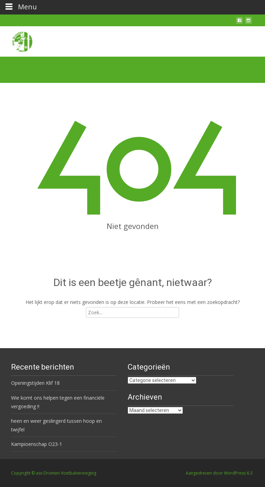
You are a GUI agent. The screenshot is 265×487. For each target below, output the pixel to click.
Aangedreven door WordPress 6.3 (219, 473)
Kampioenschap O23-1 (36, 444)
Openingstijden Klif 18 (35, 383)
